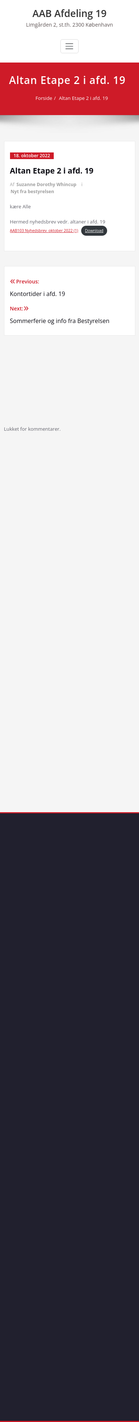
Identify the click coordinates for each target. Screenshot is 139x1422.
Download (94, 230)
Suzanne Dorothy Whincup (46, 184)
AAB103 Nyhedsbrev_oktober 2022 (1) (44, 230)
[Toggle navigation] (69, 46)
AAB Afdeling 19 (70, 13)
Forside (43, 98)
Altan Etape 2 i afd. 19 (83, 98)
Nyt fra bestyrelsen (32, 191)
